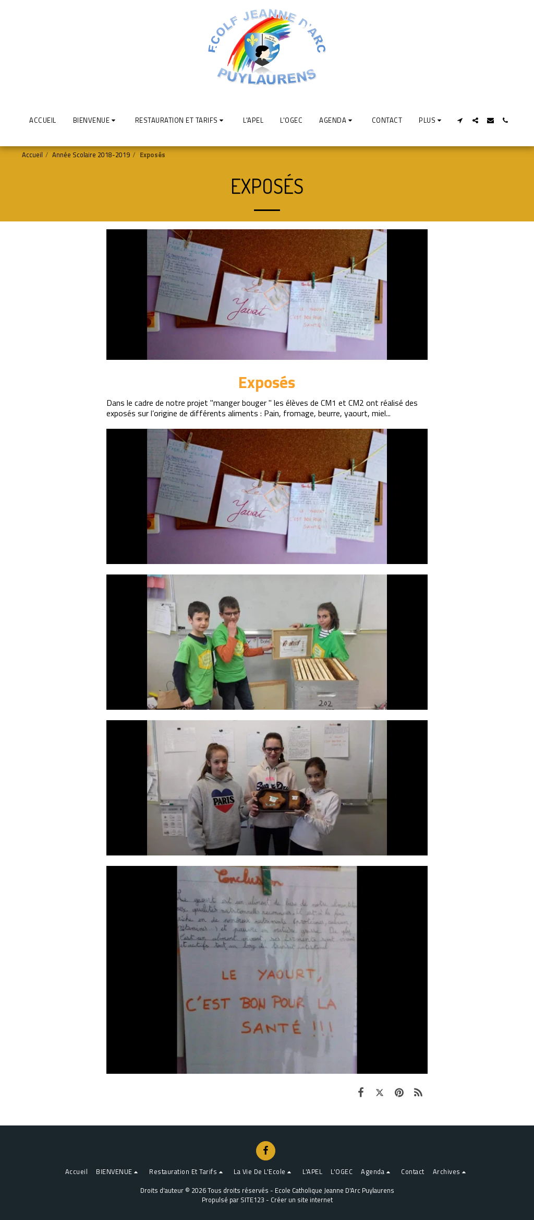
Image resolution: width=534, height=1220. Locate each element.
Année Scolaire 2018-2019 (91, 154)
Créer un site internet (302, 1199)
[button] (95, 120)
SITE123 (252, 1199)
